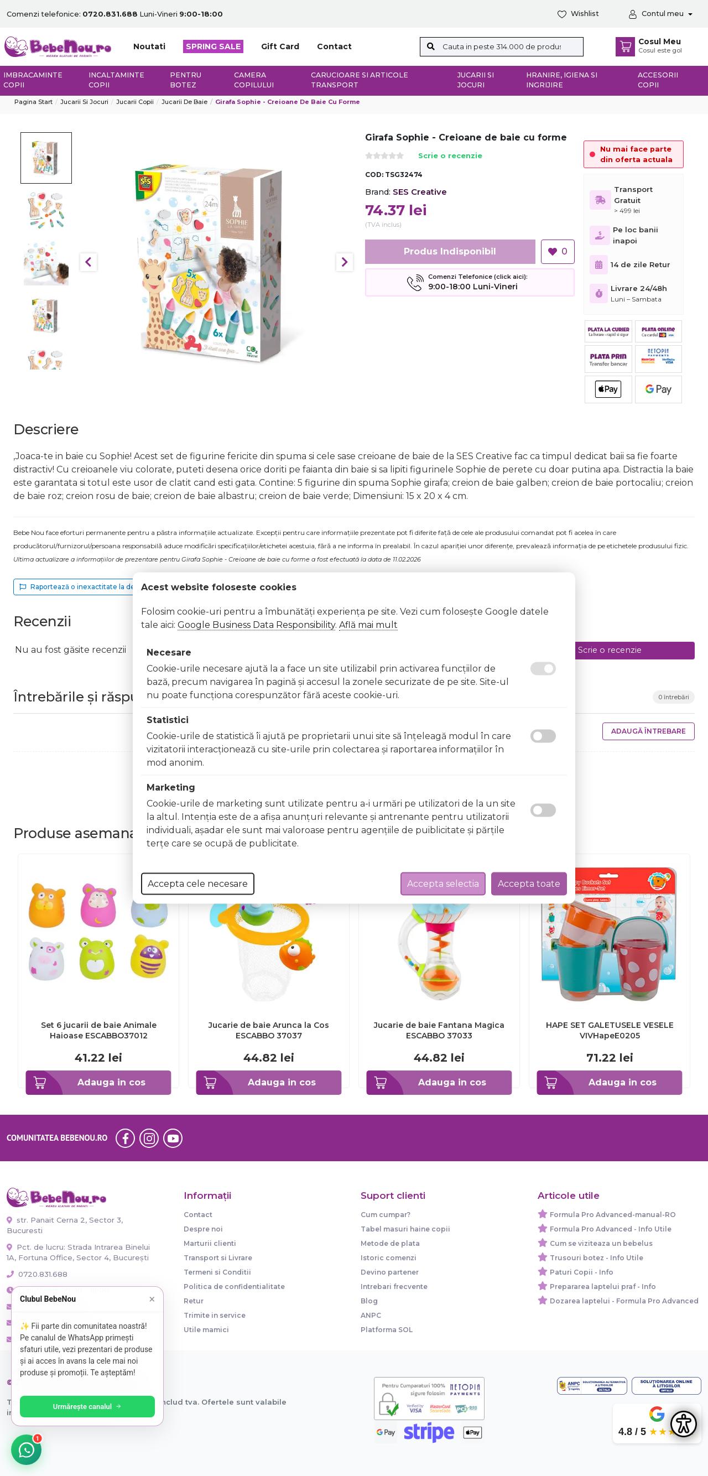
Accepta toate (529, 884)
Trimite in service (215, 1315)
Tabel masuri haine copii (405, 1229)
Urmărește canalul (88, 1406)
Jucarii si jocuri (475, 80)
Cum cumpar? (385, 1214)
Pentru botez (185, 80)
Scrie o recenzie (450, 156)
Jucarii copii (135, 102)
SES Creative (420, 191)
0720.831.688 (37, 1274)
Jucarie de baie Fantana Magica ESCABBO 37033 (439, 1030)
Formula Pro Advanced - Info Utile (610, 1229)
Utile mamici (206, 1330)
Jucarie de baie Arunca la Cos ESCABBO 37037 (269, 1030)
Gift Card (280, 46)
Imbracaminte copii (33, 80)
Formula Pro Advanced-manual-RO (613, 1214)
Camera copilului (254, 80)
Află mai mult (368, 625)
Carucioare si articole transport (359, 80)
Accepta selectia (443, 884)
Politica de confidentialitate (234, 1286)
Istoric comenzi (389, 1258)
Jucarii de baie (184, 102)
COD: (374, 174)
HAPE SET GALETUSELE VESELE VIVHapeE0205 (610, 1030)
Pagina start (33, 102)
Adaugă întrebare (648, 731)
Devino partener (390, 1272)
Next (344, 262)
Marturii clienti (210, 1243)
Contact (334, 46)
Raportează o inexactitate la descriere (88, 587)
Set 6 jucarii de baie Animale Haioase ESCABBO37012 (99, 1030)
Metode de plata (390, 1243)
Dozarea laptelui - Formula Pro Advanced (624, 1301)
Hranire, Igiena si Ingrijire (561, 80)
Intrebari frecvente (394, 1286)
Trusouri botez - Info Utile (596, 1258)
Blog (369, 1301)
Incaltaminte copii (116, 80)
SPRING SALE (213, 46)
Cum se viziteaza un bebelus (601, 1243)
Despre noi (203, 1229)
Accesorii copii (658, 80)
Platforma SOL (387, 1330)
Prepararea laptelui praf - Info (603, 1286)
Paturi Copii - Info (581, 1272)
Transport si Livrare (218, 1258)
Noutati (149, 46)
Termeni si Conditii (217, 1272)
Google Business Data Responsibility (256, 625)
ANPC (371, 1315)
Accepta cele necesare (198, 884)
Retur (194, 1301)
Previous (88, 262)
